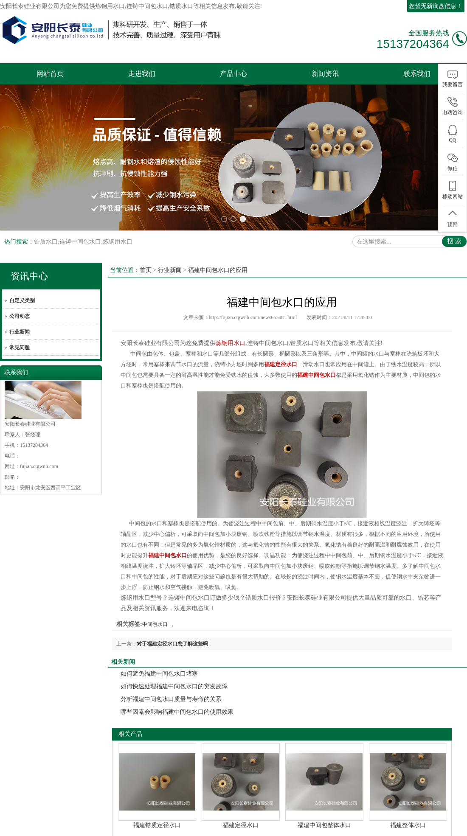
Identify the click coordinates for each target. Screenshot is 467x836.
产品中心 (233, 73)
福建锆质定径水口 (157, 812)
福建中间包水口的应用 (218, 257)
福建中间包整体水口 (324, 812)
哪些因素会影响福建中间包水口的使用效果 (177, 699)
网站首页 (50, 73)
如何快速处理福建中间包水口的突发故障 (174, 673)
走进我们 (141, 73)
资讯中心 (29, 263)
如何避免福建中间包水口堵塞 (159, 660)
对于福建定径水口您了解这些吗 (172, 631)
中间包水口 (155, 611)
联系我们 (416, 73)
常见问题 (19, 334)
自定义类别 (22, 287)
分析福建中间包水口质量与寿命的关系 (171, 686)
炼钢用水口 (110, 6)
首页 (146, 257)
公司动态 (19, 303)
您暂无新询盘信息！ (435, 6)
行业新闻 (19, 319)
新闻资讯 (325, 73)
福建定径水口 (241, 812)
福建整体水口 (408, 812)
